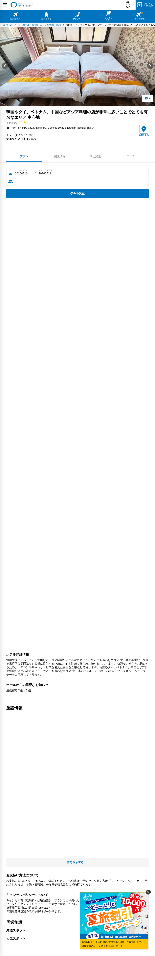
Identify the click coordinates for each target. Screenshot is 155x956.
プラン (24, 156)
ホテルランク (13, 122)
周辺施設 (95, 156)
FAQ (128, 7)
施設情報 (59, 156)
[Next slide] (150, 66)
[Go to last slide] (5, 66)
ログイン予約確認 (148, 4)
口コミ (131, 156)
